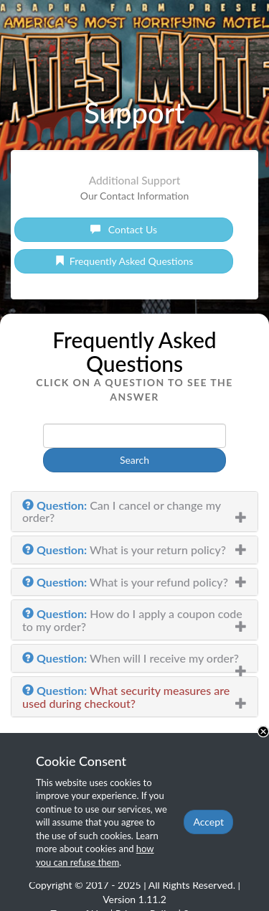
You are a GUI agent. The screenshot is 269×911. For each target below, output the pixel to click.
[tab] (134, 511)
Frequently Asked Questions (124, 261)
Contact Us (123, 229)
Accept (208, 822)
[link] (123, 230)
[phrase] (134, 436)
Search (134, 460)
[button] (134, 511)
